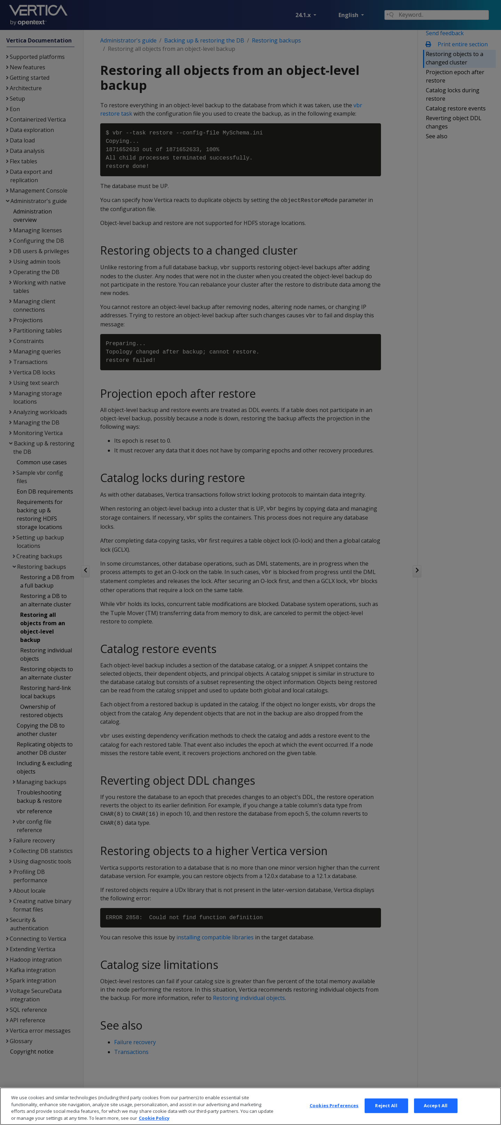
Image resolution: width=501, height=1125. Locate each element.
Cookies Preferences (334, 1116)
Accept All (435, 1116)
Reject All (386, 1116)
